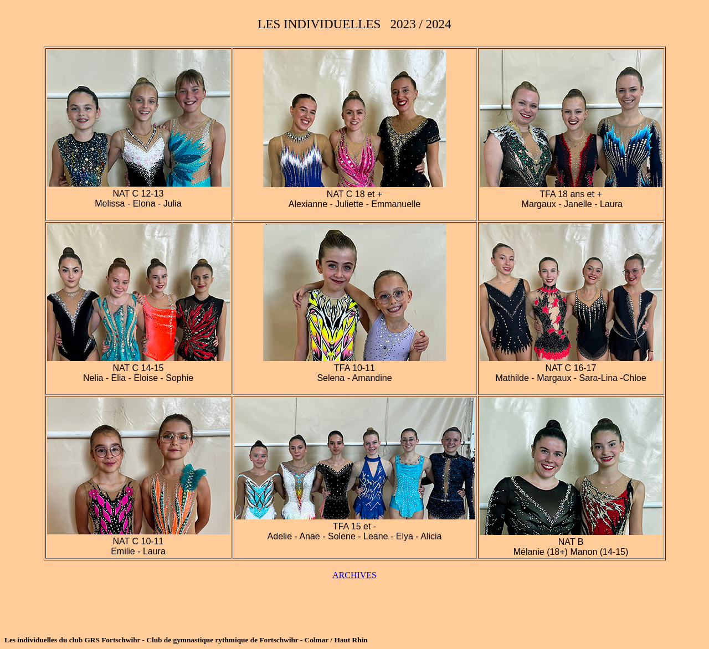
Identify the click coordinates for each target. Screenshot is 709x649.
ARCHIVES (354, 575)
